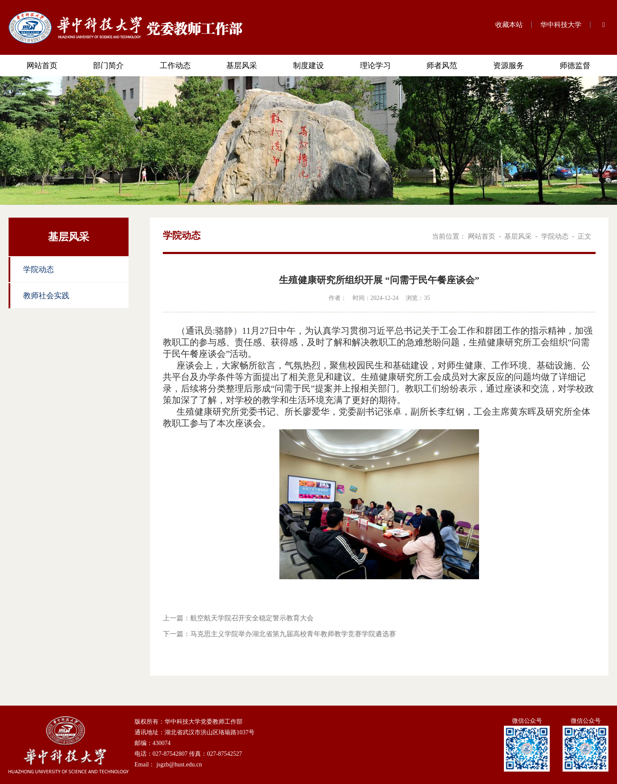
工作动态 (175, 65)
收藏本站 (509, 24)
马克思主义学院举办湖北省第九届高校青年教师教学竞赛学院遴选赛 (293, 633)
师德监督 (575, 65)
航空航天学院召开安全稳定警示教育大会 (252, 618)
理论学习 (375, 65)
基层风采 (241, 65)
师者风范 (441, 65)
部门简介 (108, 65)
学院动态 (38, 269)
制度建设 (308, 65)
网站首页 (42, 65)
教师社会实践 (46, 295)
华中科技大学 (560, 24)
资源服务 (508, 65)
